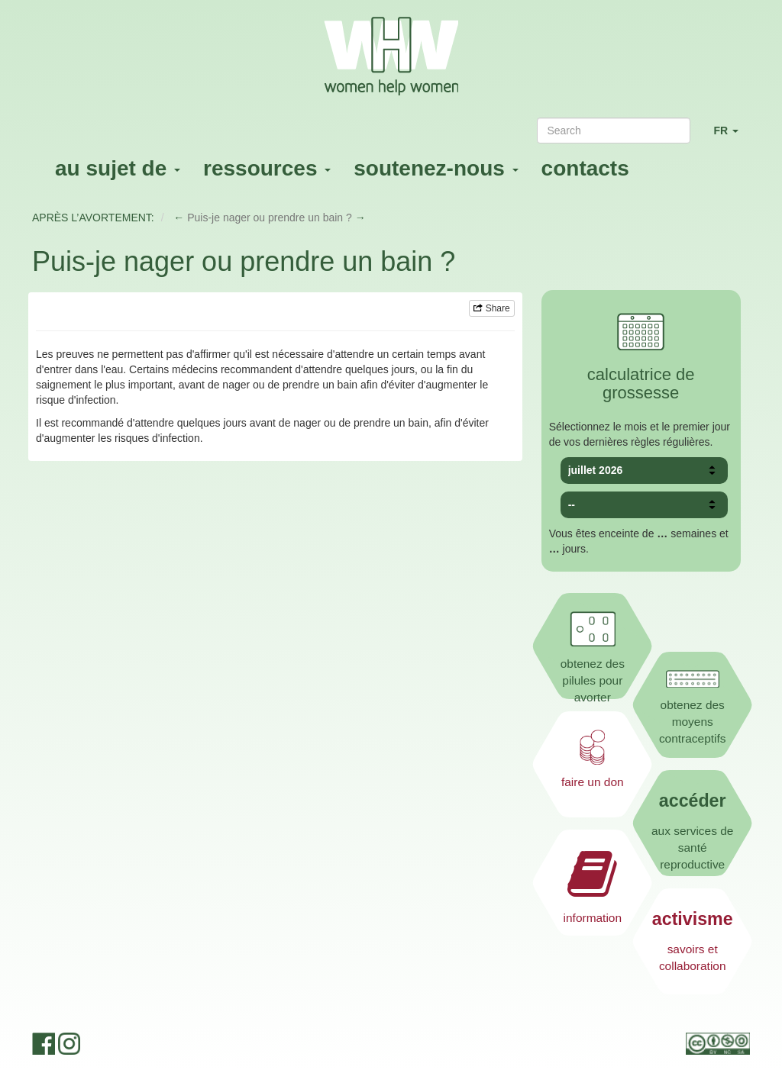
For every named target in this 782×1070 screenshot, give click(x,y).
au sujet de (117, 168)
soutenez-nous (436, 168)
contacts (585, 168)
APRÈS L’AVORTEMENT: (93, 217)
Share (491, 308)
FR (731, 137)
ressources (267, 168)
